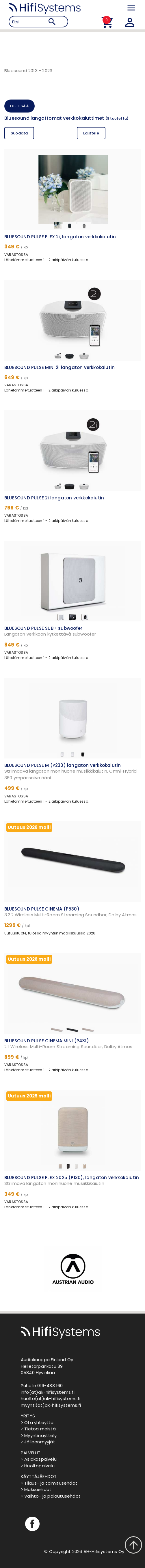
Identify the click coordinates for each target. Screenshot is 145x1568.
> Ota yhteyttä (37, 1422)
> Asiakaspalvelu (39, 1459)
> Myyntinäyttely (39, 1435)
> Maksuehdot (36, 1489)
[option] (72, 1269)
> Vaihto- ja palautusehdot (51, 1496)
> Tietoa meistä (38, 1429)
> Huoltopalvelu (38, 1466)
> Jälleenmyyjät (38, 1442)
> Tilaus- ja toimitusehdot (49, 1483)
